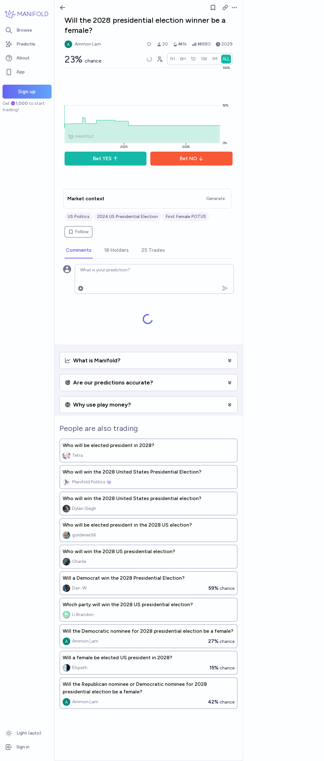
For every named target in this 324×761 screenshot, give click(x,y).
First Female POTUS (185, 216)
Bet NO (191, 158)
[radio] (172, 59)
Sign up (27, 91)
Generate (215, 198)
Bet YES (105, 158)
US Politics (79, 216)
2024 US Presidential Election (127, 216)
